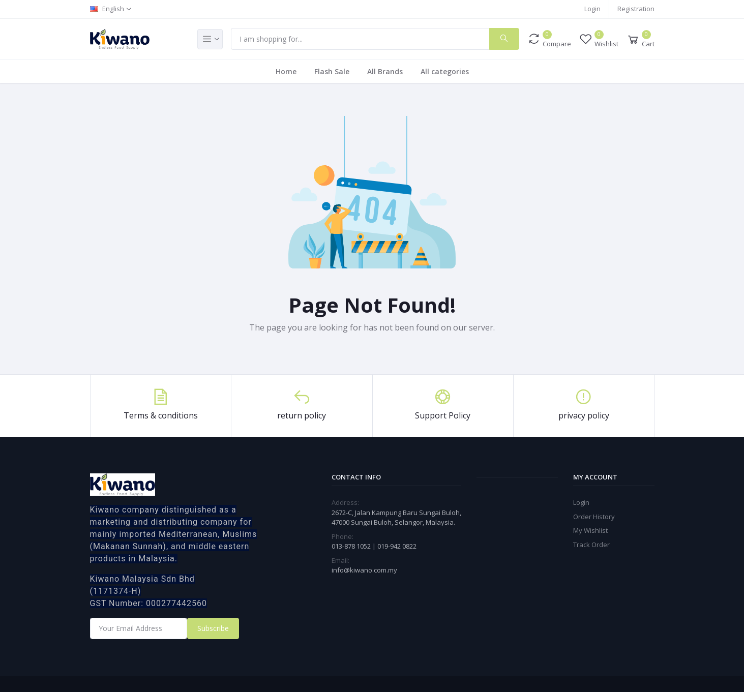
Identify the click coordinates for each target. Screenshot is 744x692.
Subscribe (213, 628)
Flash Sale (331, 71)
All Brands (385, 71)
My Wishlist (590, 530)
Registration (635, 8)
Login (592, 8)
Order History (594, 516)
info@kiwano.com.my (364, 570)
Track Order (591, 544)
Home (286, 71)
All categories (445, 71)
